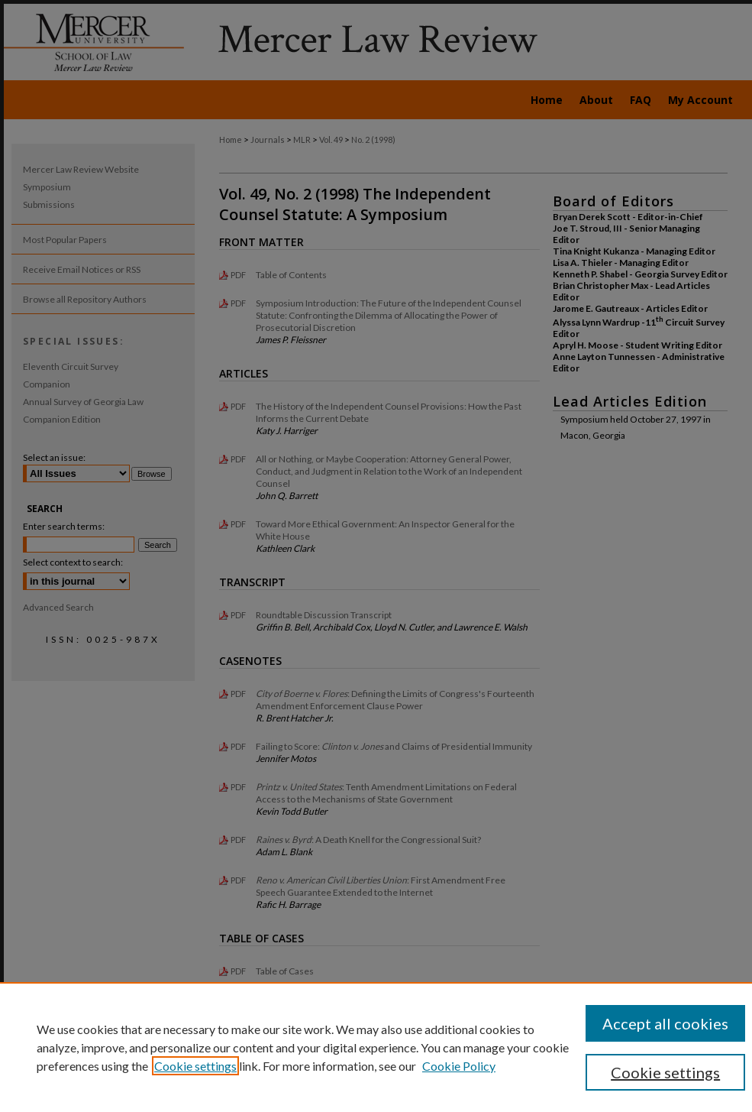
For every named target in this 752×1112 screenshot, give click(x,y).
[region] (376, 1047)
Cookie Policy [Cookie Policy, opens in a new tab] (458, 1066)
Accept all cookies (665, 1023)
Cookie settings (195, 1066)
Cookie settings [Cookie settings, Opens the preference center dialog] (665, 1072)
